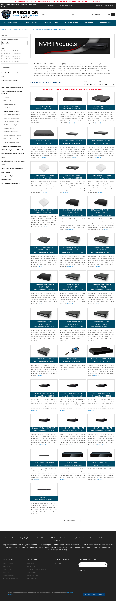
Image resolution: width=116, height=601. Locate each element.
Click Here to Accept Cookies (94, 594)
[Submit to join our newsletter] (105, 564)
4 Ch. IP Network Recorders (11, 108)
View (85, 81)
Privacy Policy (32, 575)
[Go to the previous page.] (64, 520)
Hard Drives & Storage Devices (10, 183)
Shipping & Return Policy (36, 570)
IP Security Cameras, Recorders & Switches (11, 92)
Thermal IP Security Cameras (12, 142)
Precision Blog (33, 578)
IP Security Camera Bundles (11, 139)
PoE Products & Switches (11, 132)
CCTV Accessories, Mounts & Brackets (12, 153)
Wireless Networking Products (12, 135)
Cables (3, 165)
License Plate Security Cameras (11, 146)
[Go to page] (72, 520)
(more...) (43, 123)
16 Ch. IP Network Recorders (11, 114)
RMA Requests (32, 572)
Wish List (6, 572)
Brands (3, 84)
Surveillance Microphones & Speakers (13, 161)
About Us (99, 6)
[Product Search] (55, 14)
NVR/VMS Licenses (9, 128)
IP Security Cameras (9, 101)
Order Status (8, 570)
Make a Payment (9, 575)
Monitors (4, 157)
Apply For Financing (10, 578)
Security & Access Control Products (12, 73)
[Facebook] (56, 564)
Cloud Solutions (6, 179)
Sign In (96, 14)
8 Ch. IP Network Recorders (11, 111)
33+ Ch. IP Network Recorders (12, 121)
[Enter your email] (90, 564)
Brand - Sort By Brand (14, 40)
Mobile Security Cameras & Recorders (13, 150)
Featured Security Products (9, 80)
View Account (8, 564)
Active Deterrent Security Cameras (12, 168)
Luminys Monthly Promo (9, 176)
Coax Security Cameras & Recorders (12, 87)
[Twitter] (60, 564)
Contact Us (109, 6)
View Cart (6, 567)
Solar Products (5, 172)
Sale (2, 76)
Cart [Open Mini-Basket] (109, 14)
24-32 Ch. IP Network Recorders (12, 118)
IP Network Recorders (10, 104)
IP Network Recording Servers (12, 125)
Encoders (6, 97)
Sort (100, 81)
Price (14, 48)
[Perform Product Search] (73, 14)
